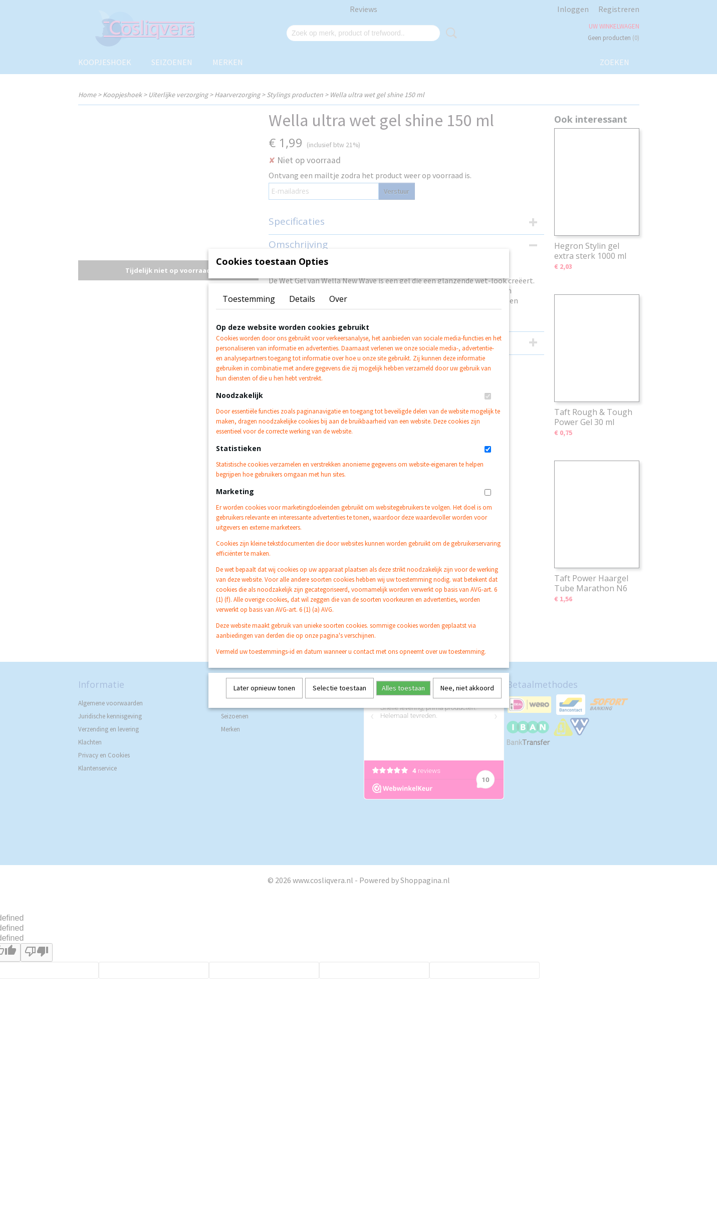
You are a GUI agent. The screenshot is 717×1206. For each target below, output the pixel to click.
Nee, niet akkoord (467, 700)
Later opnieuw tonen (264, 700)
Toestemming (248, 311)
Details (302, 311)
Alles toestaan (403, 700)
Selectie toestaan (339, 700)
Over (338, 311)
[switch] (488, 409)
